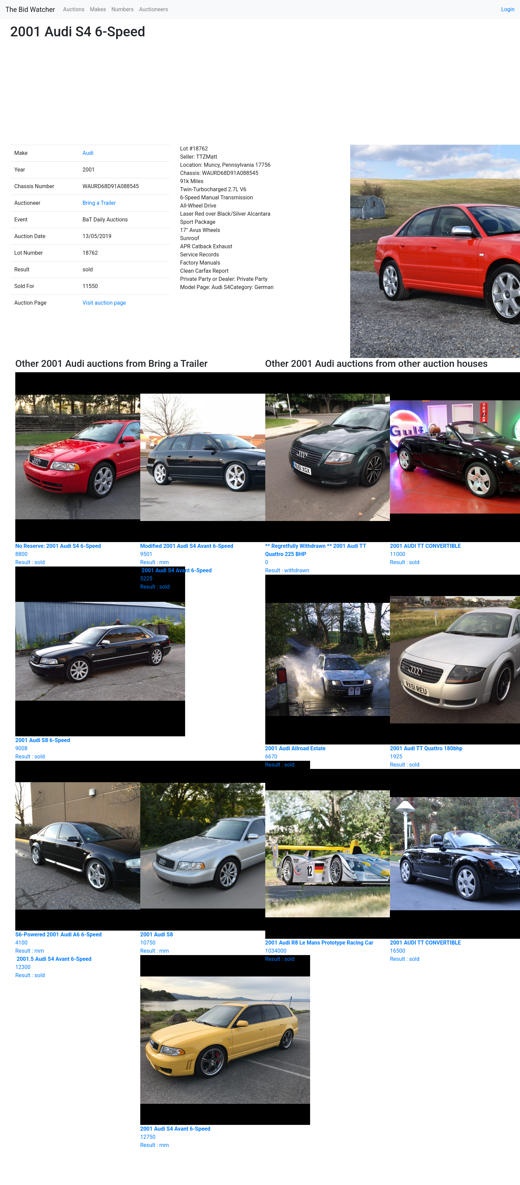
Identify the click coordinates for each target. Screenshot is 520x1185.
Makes (98, 9)
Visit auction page (104, 303)
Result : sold (197, 578)
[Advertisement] (260, 93)
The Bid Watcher (30, 9)
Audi (88, 153)
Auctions (74, 9)
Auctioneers (153, 9)
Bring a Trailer (99, 203)
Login (508, 9)
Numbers (122, 9)
